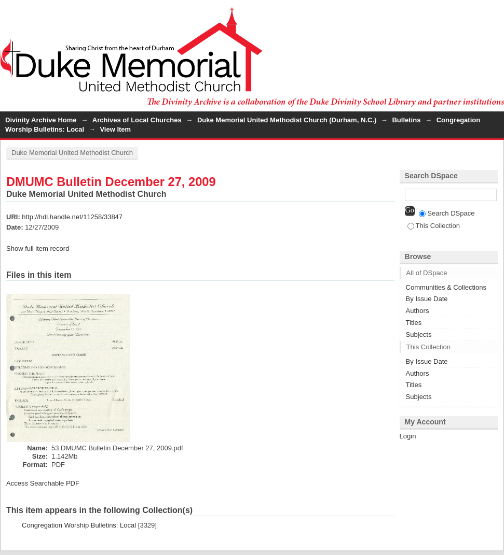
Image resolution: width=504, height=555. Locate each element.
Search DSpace (446, 213)
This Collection (433, 226)
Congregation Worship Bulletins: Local (79, 525)
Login (495, 13)
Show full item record (37, 248)
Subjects (419, 334)
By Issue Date (427, 299)
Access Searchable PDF (42, 483)
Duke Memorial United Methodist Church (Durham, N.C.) (286, 120)
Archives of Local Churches (137, 120)
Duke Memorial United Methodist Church (72, 152)
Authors (417, 311)
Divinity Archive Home (41, 120)
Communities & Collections (446, 287)
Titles (414, 322)
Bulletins (406, 120)
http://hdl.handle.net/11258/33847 (72, 217)
